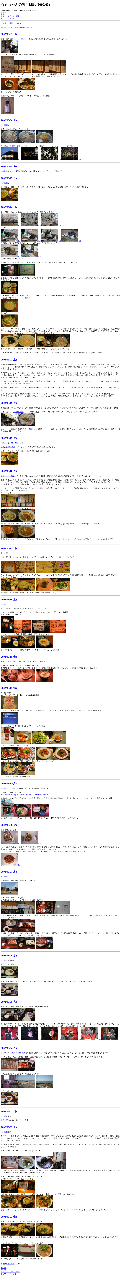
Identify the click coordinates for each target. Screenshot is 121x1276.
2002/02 (3, 12)
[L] (19, 160)
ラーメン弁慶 (23, 129)
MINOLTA (22, 27)
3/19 (21, 443)
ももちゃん (10, 1264)
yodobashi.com (6, 171)
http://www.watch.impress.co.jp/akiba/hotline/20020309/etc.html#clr (24, 794)
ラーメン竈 (18, 39)
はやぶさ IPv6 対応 (8, 447)
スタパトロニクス (18, 1053)
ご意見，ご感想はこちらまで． (13, 23)
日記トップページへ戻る (10, 16)
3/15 (16, 443)
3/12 (11, 443)
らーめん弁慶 (18, 412)
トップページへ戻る (8, 18)
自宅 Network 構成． (8, 476)
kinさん (3, 695)
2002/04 (3, 14)
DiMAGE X (28, 27)
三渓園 (12, 146)
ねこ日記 (4, 125)
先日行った (33, 429)
